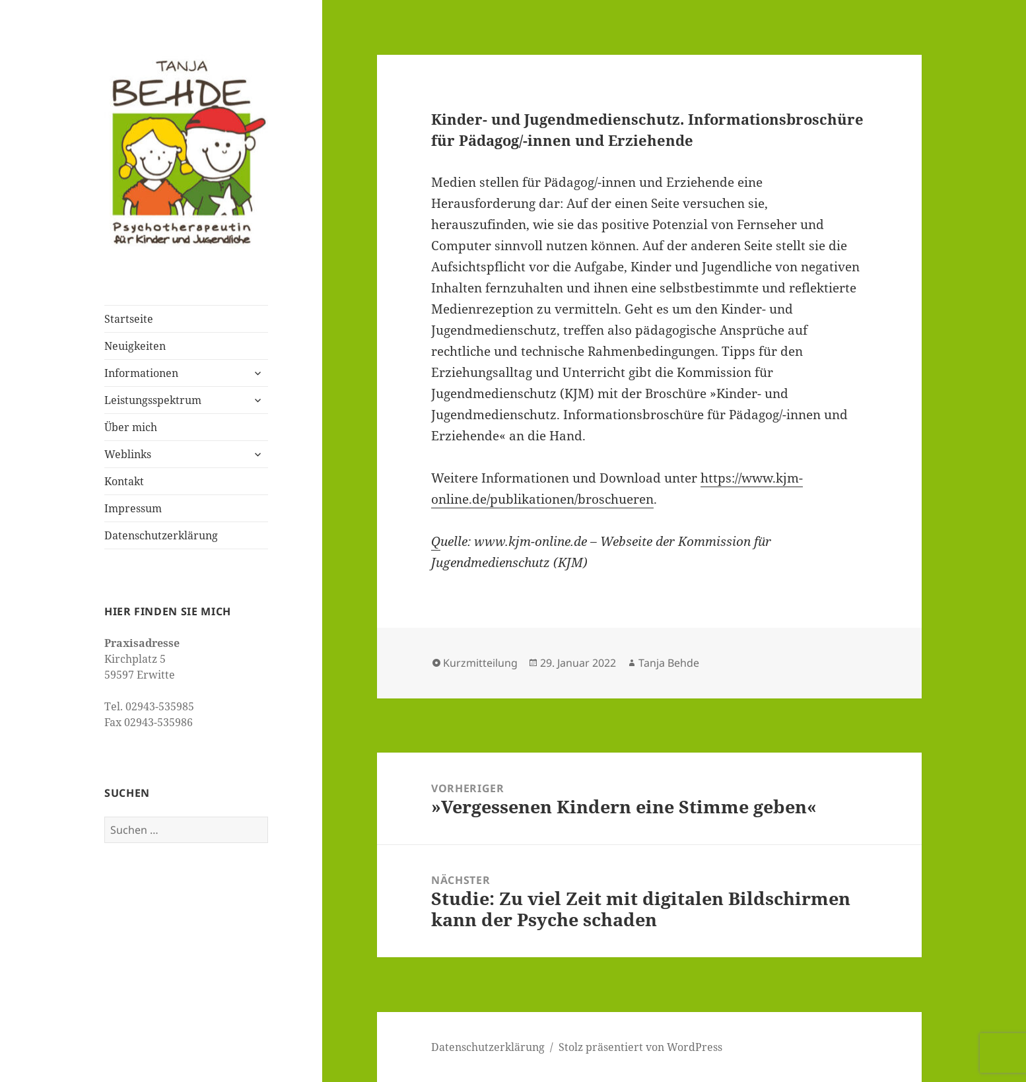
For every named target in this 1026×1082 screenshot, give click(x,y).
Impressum (133, 508)
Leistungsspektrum (152, 400)
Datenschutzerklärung (161, 535)
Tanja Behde (668, 663)
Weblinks (127, 454)
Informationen (141, 373)
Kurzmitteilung (480, 663)
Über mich (130, 427)
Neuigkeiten (135, 346)
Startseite (128, 319)
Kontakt (124, 481)
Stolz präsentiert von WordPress (640, 1047)
